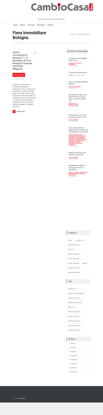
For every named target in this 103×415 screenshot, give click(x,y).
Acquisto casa (73, 63)
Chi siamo (31, 25)
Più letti (70, 51)
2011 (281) (73, 368)
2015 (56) (72, 351)
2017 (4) (72, 343)
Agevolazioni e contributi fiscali (77, 137)
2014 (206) (73, 355)
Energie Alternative (81, 139)
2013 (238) (73, 359)
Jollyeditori (22, 398)
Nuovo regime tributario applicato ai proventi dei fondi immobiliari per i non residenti (78, 130)
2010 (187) (73, 372)
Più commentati (80, 51)
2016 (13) (72, 347)
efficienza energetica (74, 254)
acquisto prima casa (75, 136)
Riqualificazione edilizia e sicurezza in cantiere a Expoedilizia (77, 167)
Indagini (84, 263)
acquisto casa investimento (76, 293)
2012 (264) (73, 363)
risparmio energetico (74, 272)
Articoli (22, 25)
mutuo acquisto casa (74, 325)
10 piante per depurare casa (78, 72)
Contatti (50, 25)
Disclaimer (41, 25)
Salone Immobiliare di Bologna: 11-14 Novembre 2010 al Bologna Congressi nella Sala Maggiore (22, 60)
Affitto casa (71, 249)
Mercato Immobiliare (75, 87)
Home (15, 25)
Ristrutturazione (73, 105)
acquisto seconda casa (75, 302)
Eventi (78, 173)
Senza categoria (18, 75)
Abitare (71, 75)
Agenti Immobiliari (75, 63)
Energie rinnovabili (74, 141)
